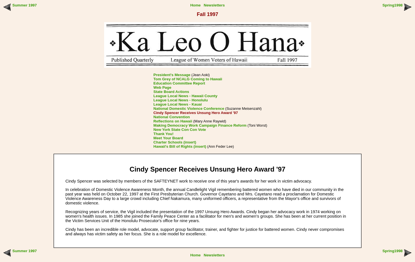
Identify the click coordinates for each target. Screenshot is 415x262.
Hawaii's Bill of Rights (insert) (179, 146)
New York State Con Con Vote (179, 129)
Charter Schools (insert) (174, 142)
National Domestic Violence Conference (188, 108)
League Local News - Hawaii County (185, 96)
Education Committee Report (179, 83)
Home (195, 5)
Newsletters (214, 5)
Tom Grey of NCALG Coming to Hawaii (187, 79)
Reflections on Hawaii (172, 121)
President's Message (171, 75)
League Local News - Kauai (177, 104)
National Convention (171, 117)
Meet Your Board (168, 138)
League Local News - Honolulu (180, 100)
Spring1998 (392, 5)
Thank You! (163, 134)
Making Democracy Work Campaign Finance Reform (199, 125)
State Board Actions (171, 92)
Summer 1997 (24, 5)
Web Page (162, 87)
